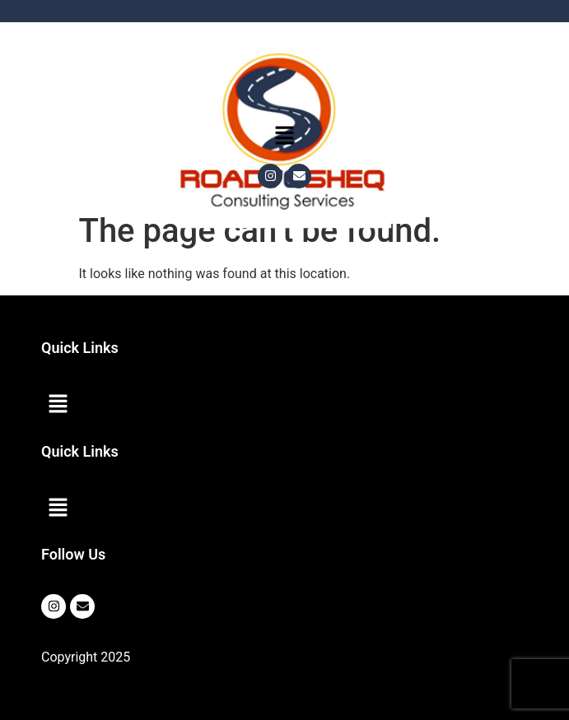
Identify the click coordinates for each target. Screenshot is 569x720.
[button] (284, 136)
